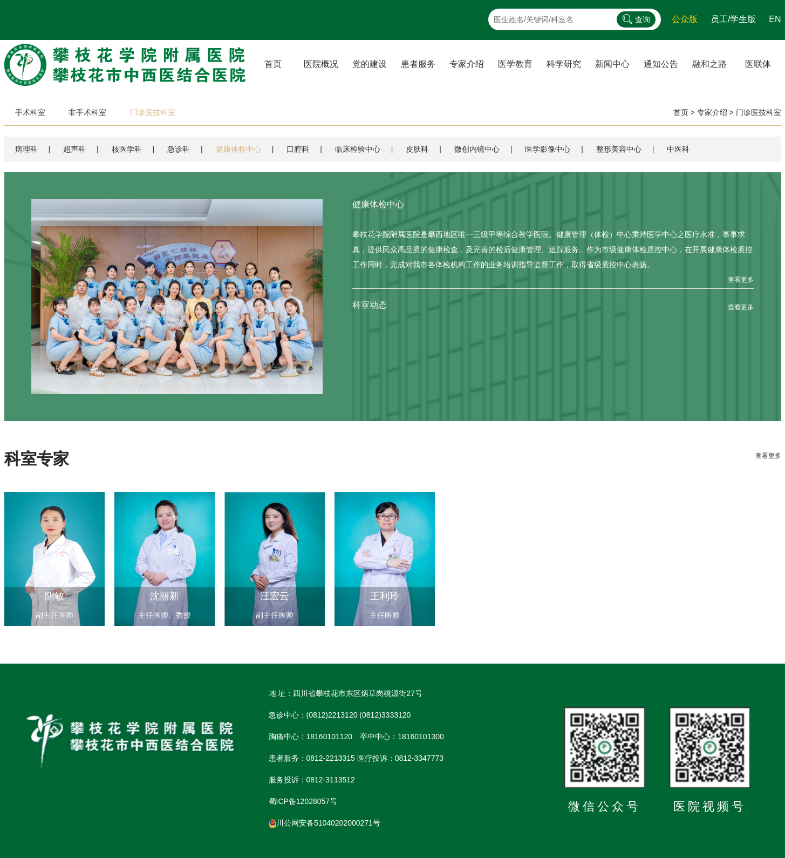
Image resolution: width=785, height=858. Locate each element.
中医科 (678, 149)
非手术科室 (87, 112)
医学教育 (515, 64)
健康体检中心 (238, 149)
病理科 (26, 149)
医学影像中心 (547, 149)
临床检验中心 (357, 149)
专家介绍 (712, 112)
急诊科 (178, 149)
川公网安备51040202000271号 (324, 823)
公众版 (685, 19)
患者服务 (418, 64)
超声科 (74, 149)
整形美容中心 (618, 149)
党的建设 (369, 64)
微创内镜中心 (477, 149)
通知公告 (661, 64)
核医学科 (127, 149)
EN (775, 19)
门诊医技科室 (152, 112)
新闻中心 (612, 64)
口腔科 (297, 149)
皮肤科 (417, 149)
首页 (273, 64)
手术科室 (30, 112)
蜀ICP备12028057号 (303, 801)
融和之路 (709, 64)
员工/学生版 (733, 19)
